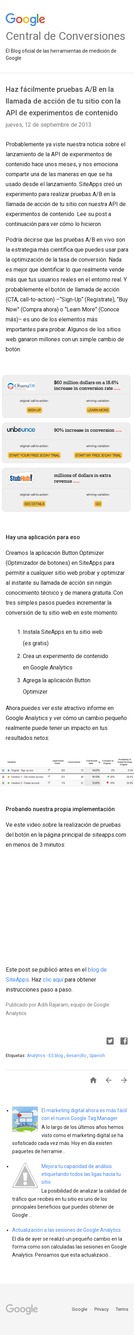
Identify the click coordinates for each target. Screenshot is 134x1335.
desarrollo (76, 1055)
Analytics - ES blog (45, 1055)
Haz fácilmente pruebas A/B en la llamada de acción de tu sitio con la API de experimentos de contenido (63, 101)
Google (80, 1309)
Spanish (97, 1055)
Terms (122, 1309)
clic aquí (53, 979)
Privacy (102, 1309)
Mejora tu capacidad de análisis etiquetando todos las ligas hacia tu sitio (81, 1174)
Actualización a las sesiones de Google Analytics (66, 1230)
